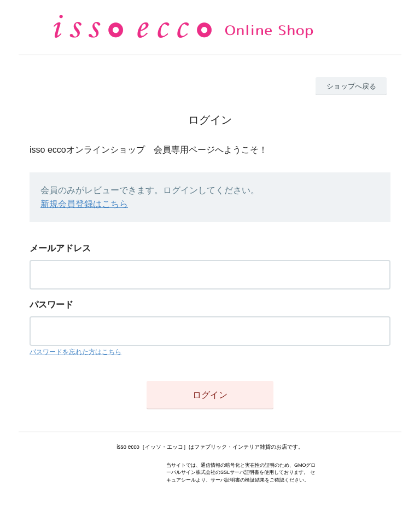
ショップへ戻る (351, 86)
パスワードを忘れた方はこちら (75, 352)
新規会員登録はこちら (84, 204)
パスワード (51, 304)
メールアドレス (60, 248)
